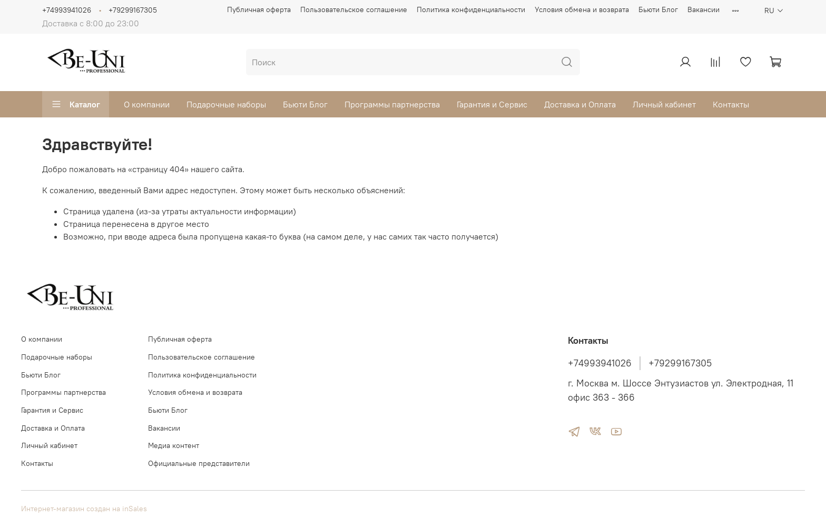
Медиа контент (173, 445)
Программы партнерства (392, 104)
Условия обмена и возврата (582, 9)
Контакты (731, 104)
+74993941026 (66, 10)
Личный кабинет (664, 104)
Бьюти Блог (658, 9)
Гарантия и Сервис (492, 104)
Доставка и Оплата (580, 104)
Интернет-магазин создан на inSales (84, 508)
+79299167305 (133, 10)
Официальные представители (199, 463)
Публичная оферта (259, 9)
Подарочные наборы (226, 104)
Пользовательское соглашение (353, 9)
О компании (147, 104)
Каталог (75, 104)
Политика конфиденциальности (471, 9)
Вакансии (703, 9)
